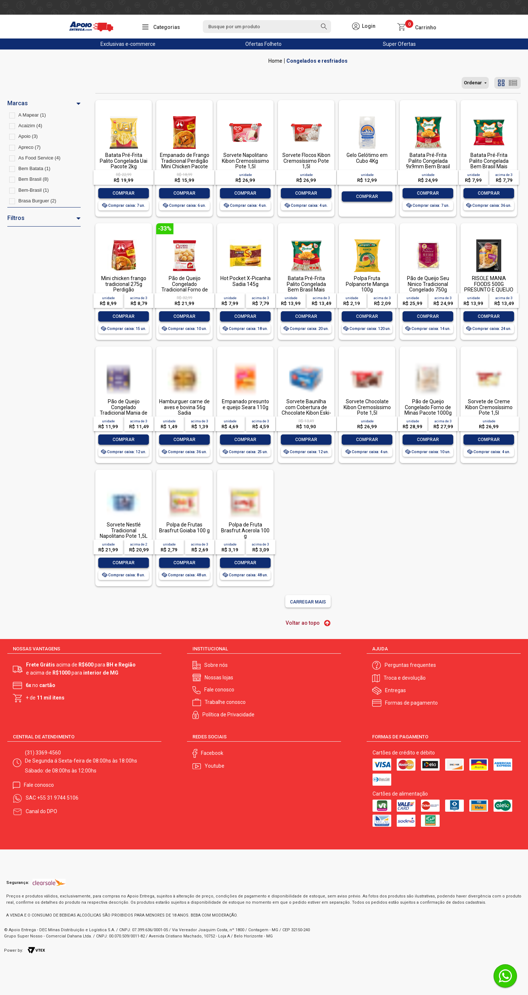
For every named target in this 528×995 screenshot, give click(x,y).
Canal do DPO (41, 811)
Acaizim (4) (30, 125)
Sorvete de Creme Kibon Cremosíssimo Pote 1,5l (489, 407)
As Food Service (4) (39, 158)
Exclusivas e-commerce (127, 44)
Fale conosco (219, 690)
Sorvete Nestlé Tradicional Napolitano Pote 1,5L (123, 530)
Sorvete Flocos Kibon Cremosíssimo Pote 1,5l (306, 160)
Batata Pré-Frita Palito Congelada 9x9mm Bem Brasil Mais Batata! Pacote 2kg (428, 166)
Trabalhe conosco (225, 702)
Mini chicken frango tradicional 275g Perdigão (123, 284)
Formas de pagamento (411, 703)
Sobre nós (216, 665)
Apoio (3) (28, 136)
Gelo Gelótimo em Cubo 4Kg (367, 158)
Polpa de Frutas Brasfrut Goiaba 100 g (184, 527)
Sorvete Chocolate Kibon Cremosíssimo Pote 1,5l (367, 407)
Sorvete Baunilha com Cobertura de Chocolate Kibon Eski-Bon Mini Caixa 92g (306, 410)
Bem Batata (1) (34, 168)
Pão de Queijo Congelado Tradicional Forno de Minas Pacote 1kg (184, 286)
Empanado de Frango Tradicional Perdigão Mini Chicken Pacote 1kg (184, 163)
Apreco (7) (29, 147)
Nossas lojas (219, 677)
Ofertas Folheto (263, 44)
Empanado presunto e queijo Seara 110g (245, 404)
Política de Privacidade (228, 714)
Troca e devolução (405, 678)
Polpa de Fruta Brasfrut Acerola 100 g (245, 530)
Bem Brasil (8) (33, 179)
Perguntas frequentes (410, 665)
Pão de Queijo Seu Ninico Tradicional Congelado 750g (428, 284)
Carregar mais (308, 602)
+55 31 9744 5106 (57, 798)
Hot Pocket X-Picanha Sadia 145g (245, 281)
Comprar (124, 193)
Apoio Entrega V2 (275, 60)
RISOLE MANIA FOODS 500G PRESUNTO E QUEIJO (488, 284)
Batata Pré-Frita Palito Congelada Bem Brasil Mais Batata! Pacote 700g (306, 286)
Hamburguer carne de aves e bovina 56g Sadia (184, 407)
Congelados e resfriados (317, 60)
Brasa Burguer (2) (37, 200)
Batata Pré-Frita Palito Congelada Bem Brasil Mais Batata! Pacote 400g (489, 163)
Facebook (212, 753)
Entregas (395, 690)
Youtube (214, 766)
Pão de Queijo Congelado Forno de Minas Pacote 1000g (428, 407)
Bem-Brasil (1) (33, 190)
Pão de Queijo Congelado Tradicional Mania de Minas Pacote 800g (123, 410)
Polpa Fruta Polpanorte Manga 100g (367, 284)
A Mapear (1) (32, 115)
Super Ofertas (399, 44)
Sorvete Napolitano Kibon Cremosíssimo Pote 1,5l (245, 160)
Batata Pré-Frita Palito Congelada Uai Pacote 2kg (123, 160)
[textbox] (267, 26)
